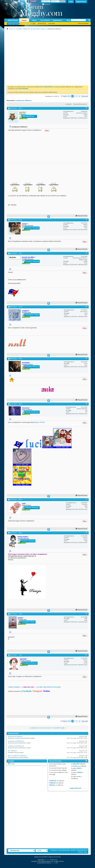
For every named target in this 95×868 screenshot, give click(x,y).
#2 (86, 220)
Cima (85, 852)
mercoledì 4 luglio (59, 728)
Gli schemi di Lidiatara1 (15, 736)
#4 (86, 306)
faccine (75, 766)
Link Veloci (52, 23)
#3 (86, 253)
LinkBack (68, 104)
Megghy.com (25, 24)
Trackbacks (52, 781)
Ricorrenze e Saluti (38, 29)
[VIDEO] (79, 772)
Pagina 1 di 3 (67, 96)
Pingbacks (52, 783)
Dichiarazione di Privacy (82, 851)
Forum (24, 20)
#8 (86, 532)
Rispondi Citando (81, 216)
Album (34, 20)
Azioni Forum (42, 23)
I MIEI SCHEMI (14, 687)
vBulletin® (47, 859)
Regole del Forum (75, 788)
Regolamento (57, 20)
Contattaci (54, 850)
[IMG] (79, 768)
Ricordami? (46, 4)
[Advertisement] (26, 56)
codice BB (75, 764)
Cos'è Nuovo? (45, 20)
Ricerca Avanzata (83, 23)
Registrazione (81, 1)
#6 (86, 404)
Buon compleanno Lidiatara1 (17, 755)
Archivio (73, 850)
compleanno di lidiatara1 (16, 741)
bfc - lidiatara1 (12, 751)
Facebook (26, 691)
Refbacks (52, 785)
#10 (86, 655)
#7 (86, 499)
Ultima (85, 96)
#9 (86, 614)
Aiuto (71, 1)
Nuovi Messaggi (12, 23)
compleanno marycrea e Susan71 (41, 728)
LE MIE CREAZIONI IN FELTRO (49, 687)
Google (12, 764)
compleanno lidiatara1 (24, 100)
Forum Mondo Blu (64, 850)
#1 (86, 108)
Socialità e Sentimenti (23, 29)
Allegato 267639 (39, 422)
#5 (86, 358)
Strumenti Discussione (79, 104)
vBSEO (53, 863)
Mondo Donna (13, 20)
